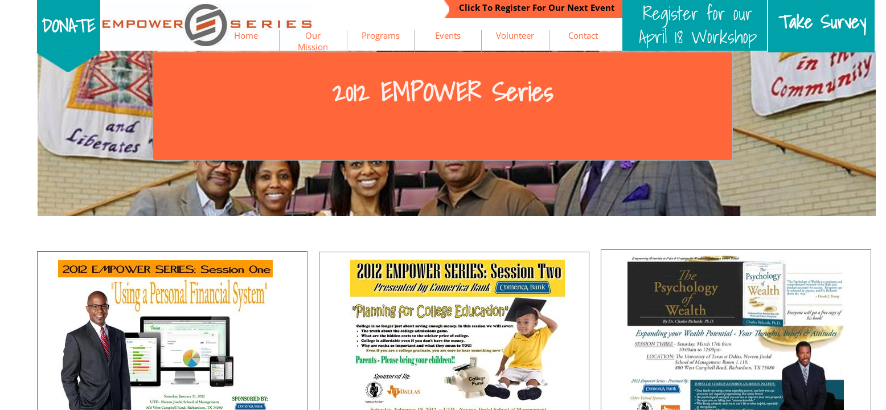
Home (246, 35)
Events (448, 35)
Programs (381, 35)
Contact (583, 35)
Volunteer (515, 35)
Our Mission (313, 41)
